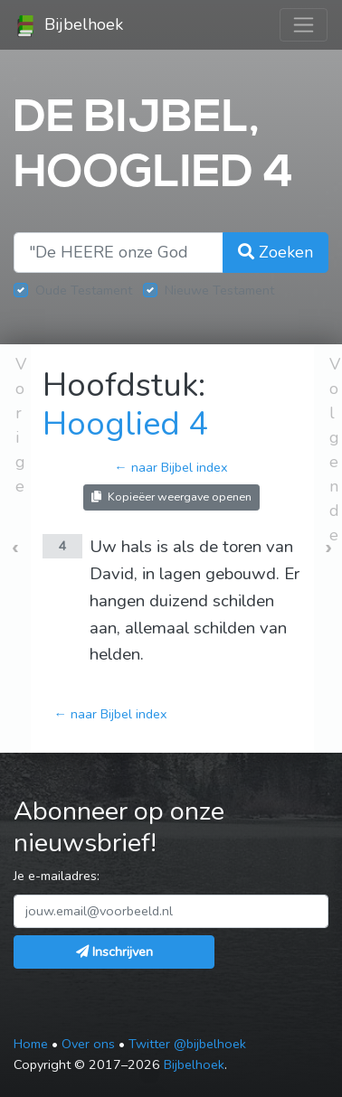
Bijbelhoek (68, 25)
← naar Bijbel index (170, 467)
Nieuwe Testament (219, 290)
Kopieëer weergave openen (171, 496)
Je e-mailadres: (57, 876)
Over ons (88, 1044)
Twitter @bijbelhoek (187, 1044)
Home (31, 1044)
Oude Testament (83, 290)
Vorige (20, 425)
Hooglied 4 (125, 424)
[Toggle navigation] (304, 25)
